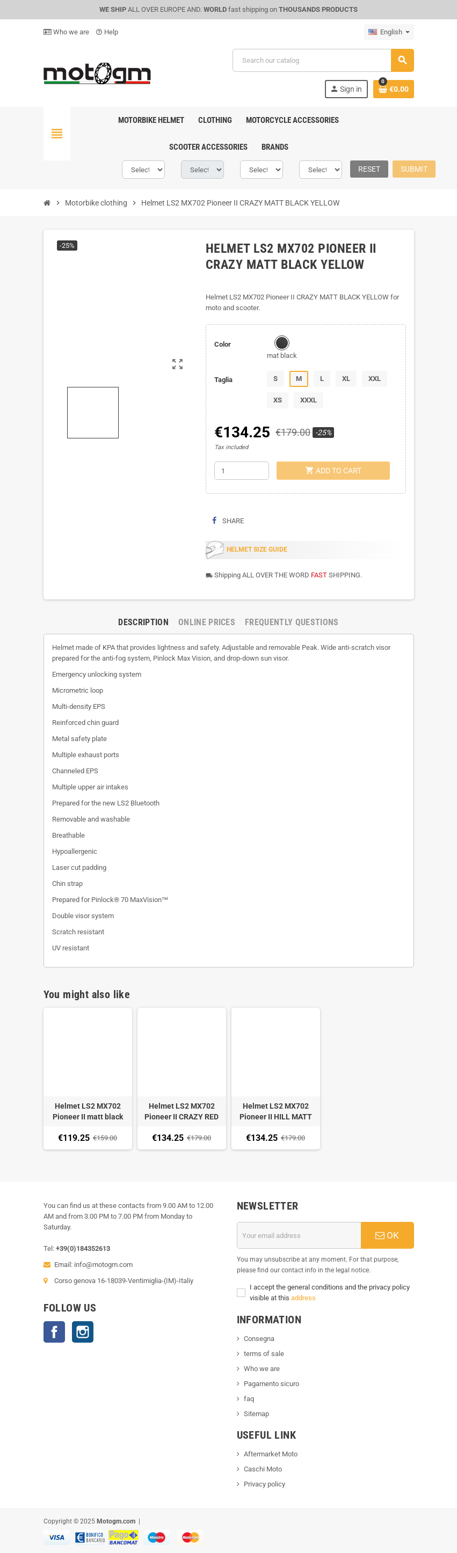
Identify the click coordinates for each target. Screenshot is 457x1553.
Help (107, 32)
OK (387, 1235)
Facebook (54, 1332)
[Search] (323, 60)
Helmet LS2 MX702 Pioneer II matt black (88, 1111)
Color (222, 344)
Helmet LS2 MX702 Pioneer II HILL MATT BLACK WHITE (276, 1112)
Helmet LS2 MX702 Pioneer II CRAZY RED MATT (181, 1112)
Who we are (66, 32)
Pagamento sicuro (271, 1384)
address (303, 1298)
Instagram (82, 1332)
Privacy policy (264, 1484)
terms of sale (264, 1354)
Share (228, 521)
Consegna (259, 1339)
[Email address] (299, 1235)
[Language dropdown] (389, 32)
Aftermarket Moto (271, 1454)
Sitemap (256, 1414)
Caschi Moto (263, 1469)
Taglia (223, 380)
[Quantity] (241, 470)
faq (249, 1399)
